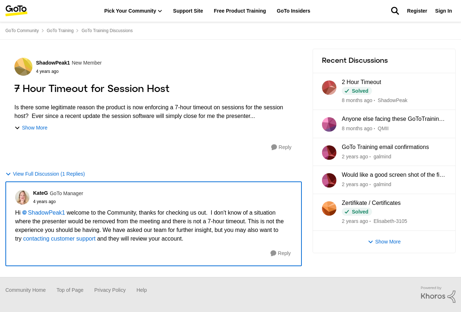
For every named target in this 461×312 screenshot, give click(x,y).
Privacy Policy (110, 290)
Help (141, 290)
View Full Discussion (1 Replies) (45, 174)
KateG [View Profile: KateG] (40, 193)
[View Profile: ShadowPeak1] (23, 67)
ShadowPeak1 (46, 213)
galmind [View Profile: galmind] (382, 156)
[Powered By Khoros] (438, 294)
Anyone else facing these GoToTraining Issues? (392, 119)
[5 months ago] (355, 156)
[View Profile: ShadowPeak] (329, 87)
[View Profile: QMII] (329, 124)
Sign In (443, 11)
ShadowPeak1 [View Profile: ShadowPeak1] (53, 63)
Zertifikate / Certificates (371, 203)
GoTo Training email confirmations (385, 147)
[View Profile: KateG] (22, 197)
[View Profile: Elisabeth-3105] (329, 208)
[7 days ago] (357, 100)
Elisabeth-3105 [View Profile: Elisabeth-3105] (390, 221)
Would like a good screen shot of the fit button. (391, 175)
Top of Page (70, 290)
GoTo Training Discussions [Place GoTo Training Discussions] (107, 30)
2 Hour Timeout (361, 82)
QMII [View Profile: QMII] (383, 128)
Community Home (25, 290)
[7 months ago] (355, 221)
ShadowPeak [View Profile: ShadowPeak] (393, 100)
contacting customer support (59, 239)
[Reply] (281, 147)
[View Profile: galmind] (329, 152)
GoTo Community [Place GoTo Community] (22, 30)
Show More (31, 128)
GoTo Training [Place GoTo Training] (60, 30)
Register (417, 11)
